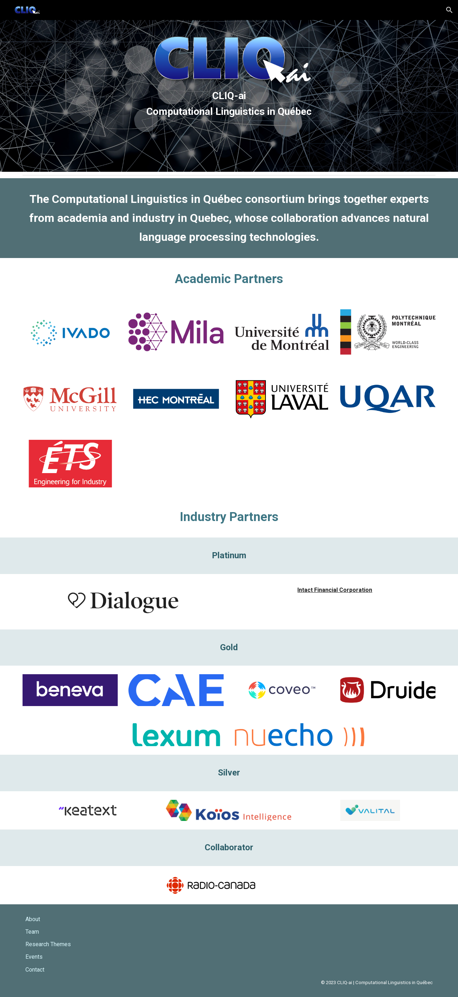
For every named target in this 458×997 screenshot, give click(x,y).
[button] (449, 10)
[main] (229, 95)
